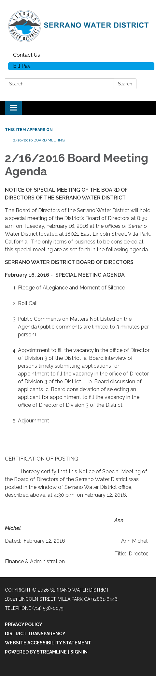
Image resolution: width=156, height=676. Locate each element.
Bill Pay (22, 66)
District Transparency (35, 633)
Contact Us (26, 55)
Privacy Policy (23, 624)
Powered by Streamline (36, 651)
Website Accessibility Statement (48, 642)
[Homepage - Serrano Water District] (78, 25)
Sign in (79, 651)
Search (125, 83)
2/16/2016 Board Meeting (39, 140)
